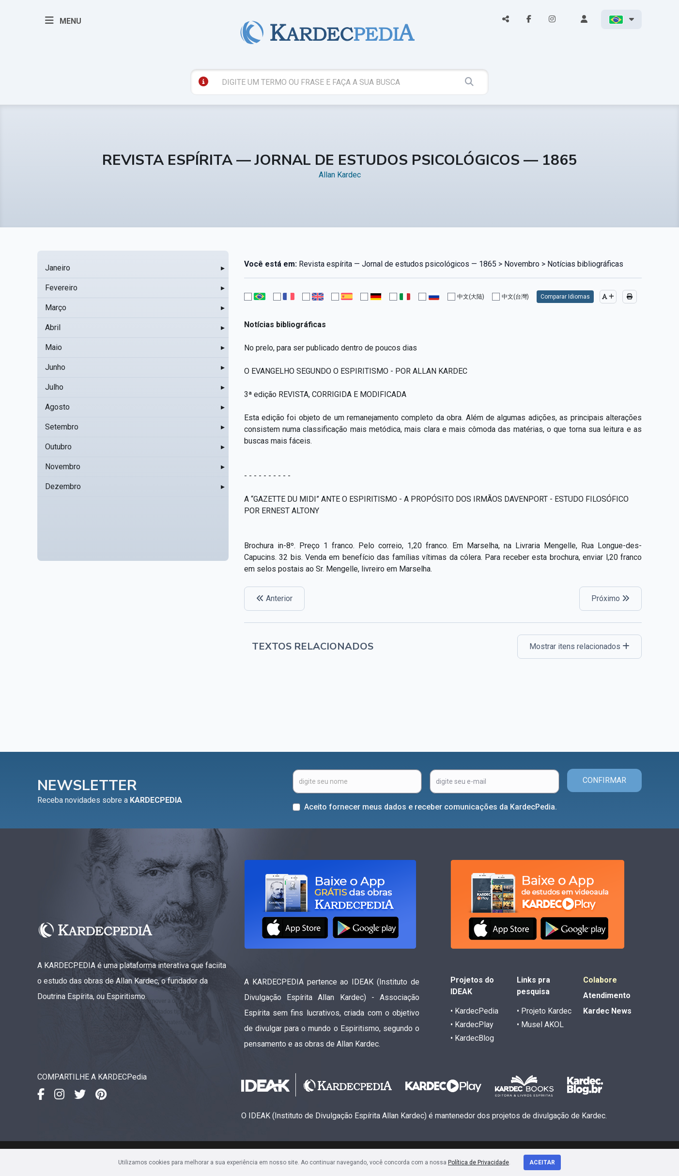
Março (55, 307)
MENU (63, 20)
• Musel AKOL (540, 1024)
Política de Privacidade (478, 1162)
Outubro (58, 446)
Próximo (610, 598)
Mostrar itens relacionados (579, 646)
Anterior (274, 598)
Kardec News (607, 1011)
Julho (54, 387)
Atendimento (607, 995)
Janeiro (57, 267)
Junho (55, 367)
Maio (53, 347)
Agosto (57, 407)
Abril (53, 327)
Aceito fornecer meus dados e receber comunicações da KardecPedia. (430, 806)
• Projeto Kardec (544, 1011)
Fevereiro (61, 287)
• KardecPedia (474, 1011)
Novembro (62, 466)
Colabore (600, 980)
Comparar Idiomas (565, 296)
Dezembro (63, 486)
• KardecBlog (472, 1038)
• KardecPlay (472, 1024)
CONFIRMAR (604, 780)
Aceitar (542, 1162)
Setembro (61, 426)
